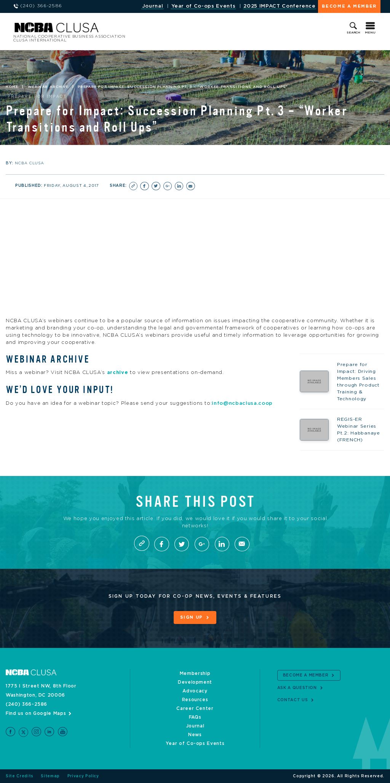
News (195, 734)
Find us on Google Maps (36, 713)
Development (195, 682)
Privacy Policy (83, 776)
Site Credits (20, 776)
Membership (195, 673)
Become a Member (349, 6)
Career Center (194, 708)
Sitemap (50, 776)
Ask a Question (297, 688)
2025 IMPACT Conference (279, 6)
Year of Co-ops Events (203, 6)
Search (353, 32)
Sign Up (191, 618)
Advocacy (194, 691)
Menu (370, 32)
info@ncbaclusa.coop (242, 403)
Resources (195, 699)
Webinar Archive (48, 87)
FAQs (195, 717)
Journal (152, 6)
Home (12, 87)
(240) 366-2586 (26, 704)
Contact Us (292, 700)
